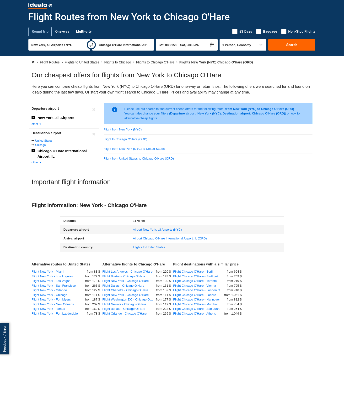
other (37, 124)
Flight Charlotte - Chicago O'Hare (125, 290)
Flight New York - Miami (48, 271)
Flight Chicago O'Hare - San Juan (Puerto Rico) (200, 309)
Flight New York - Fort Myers (51, 299)
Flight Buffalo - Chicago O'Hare (123, 309)
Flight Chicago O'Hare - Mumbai (195, 304)
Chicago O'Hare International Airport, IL (62, 153)
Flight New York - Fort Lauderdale (55, 313)
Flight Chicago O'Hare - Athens (194, 313)
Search (291, 45)
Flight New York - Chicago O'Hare (125, 281)
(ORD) (170, 238)
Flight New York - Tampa (48, 309)
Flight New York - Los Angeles (52, 276)
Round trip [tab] (40, 31)
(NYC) (157, 229)
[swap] (91, 44)
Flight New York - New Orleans (53, 304)
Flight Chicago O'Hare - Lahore (194, 295)
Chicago (40, 145)
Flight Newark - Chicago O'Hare (124, 304)
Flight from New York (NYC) (123, 129)
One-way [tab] (62, 31)
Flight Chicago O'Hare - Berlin (193, 271)
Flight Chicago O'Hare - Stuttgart (195, 276)
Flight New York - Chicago (49, 295)
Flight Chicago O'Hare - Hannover (196, 299)
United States (43, 140)
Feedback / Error (4, 338)
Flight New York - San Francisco (54, 285)
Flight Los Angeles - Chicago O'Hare (127, 271)
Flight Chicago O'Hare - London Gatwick (200, 290)
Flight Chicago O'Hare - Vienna (194, 285)
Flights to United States (149, 247)
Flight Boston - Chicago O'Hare (123, 276)
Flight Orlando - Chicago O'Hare (124, 313)
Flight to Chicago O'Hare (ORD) (125, 139)
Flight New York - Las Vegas (51, 281)
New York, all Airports (56, 118)
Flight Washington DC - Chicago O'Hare (129, 299)
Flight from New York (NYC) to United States (134, 148)
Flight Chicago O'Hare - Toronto (195, 281)
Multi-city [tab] (84, 31)
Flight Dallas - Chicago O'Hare (123, 285)
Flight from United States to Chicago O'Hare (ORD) (139, 158)
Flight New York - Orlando (49, 290)
